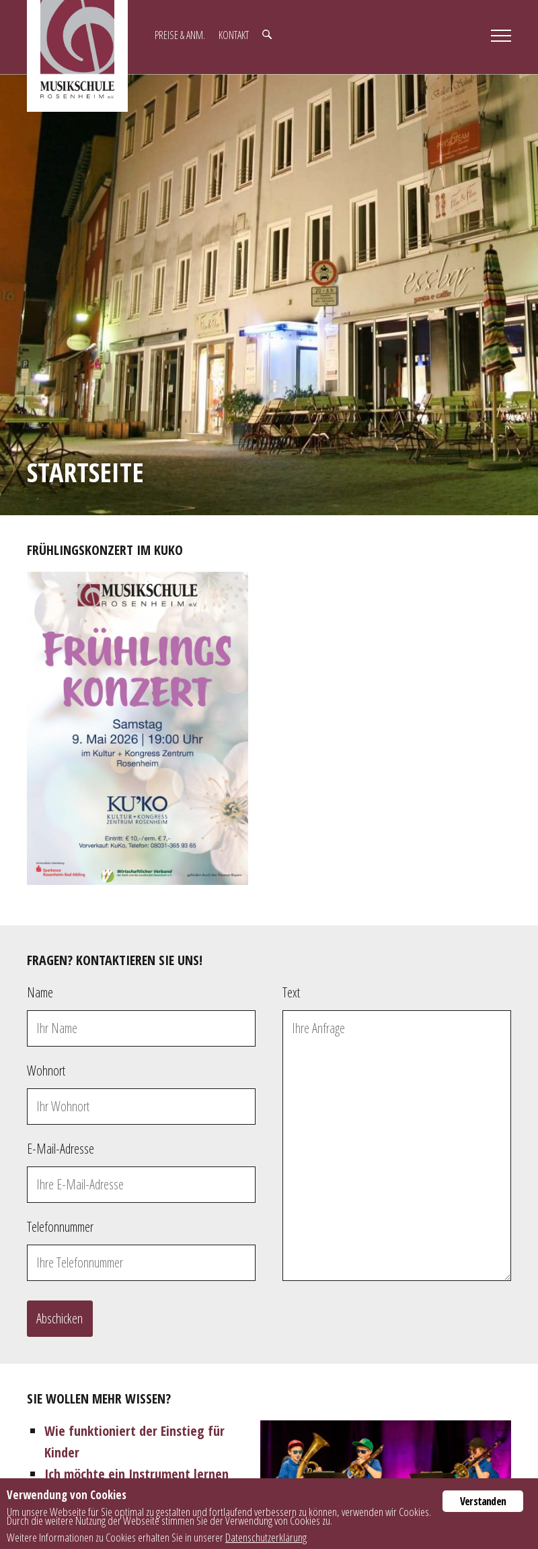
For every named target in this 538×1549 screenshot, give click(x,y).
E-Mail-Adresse (60, 1149)
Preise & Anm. (180, 35)
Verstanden (483, 1501)
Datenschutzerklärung (266, 1537)
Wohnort (46, 1070)
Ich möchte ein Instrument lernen (136, 1474)
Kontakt (234, 35)
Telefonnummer (60, 1227)
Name (40, 992)
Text (291, 992)
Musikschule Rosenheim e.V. (77, 56)
